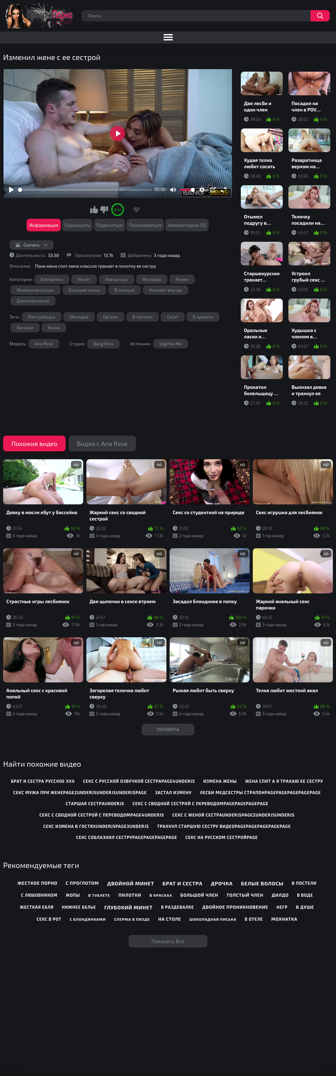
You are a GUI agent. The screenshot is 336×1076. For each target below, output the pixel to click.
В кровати (203, 316)
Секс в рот (49, 919)
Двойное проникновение (235, 907)
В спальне (125, 290)
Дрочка (222, 883)
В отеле (254, 919)
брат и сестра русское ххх (43, 781)
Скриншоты (77, 225)
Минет (84, 279)
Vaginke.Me (170, 343)
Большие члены (84, 290)
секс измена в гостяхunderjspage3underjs (96, 826)
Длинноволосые (33, 300)
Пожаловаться (145, 225)
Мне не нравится (104, 209)
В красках (160, 895)
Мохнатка (284, 919)
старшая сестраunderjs (95, 803)
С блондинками (88, 919)
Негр (281, 907)
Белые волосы (262, 883)
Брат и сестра (183, 883)
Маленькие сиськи (35, 290)
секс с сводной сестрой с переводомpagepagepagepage (200, 803)
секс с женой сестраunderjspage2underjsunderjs (233, 814)
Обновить (168, 729)
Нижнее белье (79, 907)
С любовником (39, 895)
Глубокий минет (128, 907)
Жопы (73, 895)
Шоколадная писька (212, 919)
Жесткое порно (38, 883)
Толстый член (245, 895)
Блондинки (52, 279)
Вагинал (25, 327)
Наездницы (116, 279)
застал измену (173, 792)
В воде (305, 895)
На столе (169, 919)
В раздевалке (177, 907)
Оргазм (110, 316)
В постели (143, 316)
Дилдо (280, 895)
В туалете (99, 895)
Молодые (151, 279)
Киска (54, 327)
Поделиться (109, 225)
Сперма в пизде (132, 919)
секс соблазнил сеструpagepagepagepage (126, 837)
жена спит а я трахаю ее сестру (284, 781)
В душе (305, 907)
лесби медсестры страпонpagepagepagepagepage (260, 792)
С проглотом (82, 883)
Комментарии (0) (187, 225)
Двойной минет (130, 883)
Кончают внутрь (165, 290)
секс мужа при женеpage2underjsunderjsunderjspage (80, 792)
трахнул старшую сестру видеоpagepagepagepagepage (224, 826)
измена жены (220, 781)
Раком (182, 279)
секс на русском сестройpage (221, 837)
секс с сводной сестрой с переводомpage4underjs (101, 814)
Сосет (172, 316)
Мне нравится (94, 209)
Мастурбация (41, 316)
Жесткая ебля (37, 907)
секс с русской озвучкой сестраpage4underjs (139, 781)
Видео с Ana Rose (102, 443)
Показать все (168, 941)
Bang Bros (103, 343)
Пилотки (130, 895)
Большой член (199, 895)
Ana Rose (44, 343)
